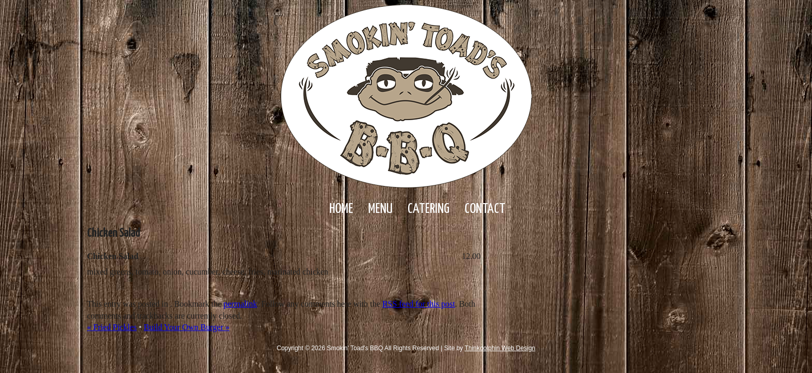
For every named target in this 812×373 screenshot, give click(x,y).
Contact (485, 209)
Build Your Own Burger (187, 327)
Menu (380, 209)
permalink (240, 303)
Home (341, 209)
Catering (429, 209)
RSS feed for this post (418, 303)
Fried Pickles (112, 327)
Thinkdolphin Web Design (500, 348)
